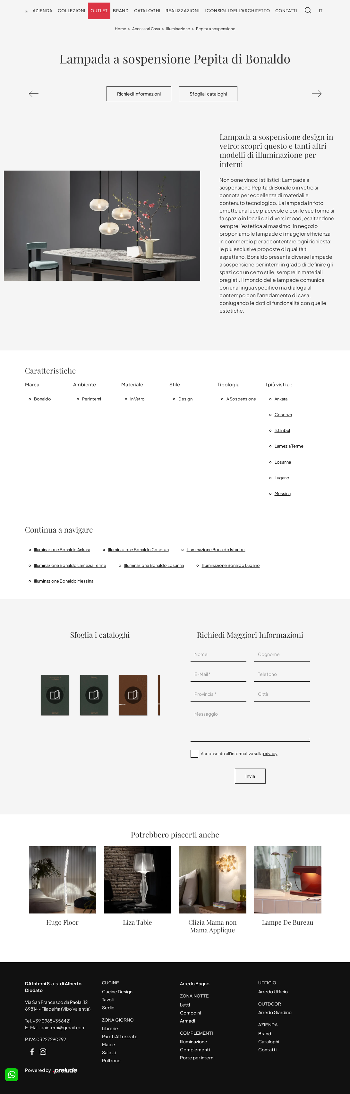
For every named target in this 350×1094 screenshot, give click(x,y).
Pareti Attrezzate (120, 1036)
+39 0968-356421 (52, 1020)
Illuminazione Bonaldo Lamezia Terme (70, 565)
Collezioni (71, 10)
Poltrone (111, 1060)
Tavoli (108, 999)
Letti (185, 1004)
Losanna (283, 462)
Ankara (281, 398)
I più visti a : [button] (279, 384)
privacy (270, 753)
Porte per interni (197, 1057)
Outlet (99, 10)
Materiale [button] (132, 384)
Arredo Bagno (194, 983)
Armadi (187, 1020)
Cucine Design (117, 991)
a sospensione (241, 398)
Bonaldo (42, 398)
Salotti (109, 1052)
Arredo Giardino (275, 1012)
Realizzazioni (182, 10)
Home (120, 28)
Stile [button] (174, 384)
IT (321, 10)
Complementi (195, 1049)
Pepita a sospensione (215, 28)
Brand (121, 10)
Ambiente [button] (84, 384)
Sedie (108, 1007)
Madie (108, 1044)
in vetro (137, 398)
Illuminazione (178, 28)
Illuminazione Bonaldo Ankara (62, 549)
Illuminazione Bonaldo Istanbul (216, 549)
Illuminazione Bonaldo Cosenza (138, 549)
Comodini (190, 1012)
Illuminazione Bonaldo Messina (63, 581)
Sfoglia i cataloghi (208, 94)
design (185, 398)
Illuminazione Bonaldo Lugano (231, 565)
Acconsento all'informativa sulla (239, 753)
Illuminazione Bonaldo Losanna (154, 565)
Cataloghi (147, 10)
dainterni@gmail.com (63, 1027)
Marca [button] (32, 384)
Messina (283, 493)
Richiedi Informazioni (139, 94)
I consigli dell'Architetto (237, 10)
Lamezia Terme (289, 446)
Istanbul (282, 430)
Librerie (110, 1028)
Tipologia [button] (229, 384)
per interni (91, 398)
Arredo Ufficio (273, 991)
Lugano (282, 477)
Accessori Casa (146, 28)
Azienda (43, 10)
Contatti (286, 10)
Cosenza (283, 414)
